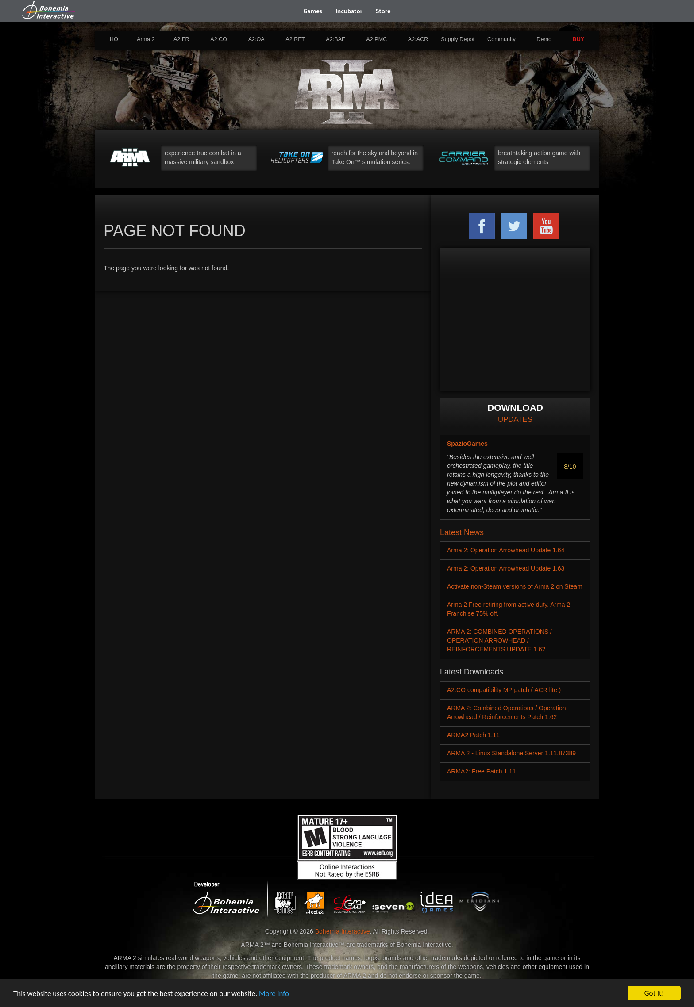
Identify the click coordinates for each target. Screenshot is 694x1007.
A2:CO (218, 39)
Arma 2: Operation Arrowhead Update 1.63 (505, 568)
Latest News (462, 532)
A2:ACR (418, 39)
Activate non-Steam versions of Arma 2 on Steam (514, 586)
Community (501, 39)
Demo (543, 39)
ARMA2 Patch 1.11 (473, 735)
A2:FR (181, 39)
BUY (579, 39)
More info (274, 993)
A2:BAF (335, 39)
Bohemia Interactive (342, 931)
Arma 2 (146, 39)
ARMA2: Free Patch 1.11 (481, 771)
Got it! (654, 993)
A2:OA (256, 39)
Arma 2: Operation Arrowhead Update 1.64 (505, 550)
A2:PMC (376, 39)
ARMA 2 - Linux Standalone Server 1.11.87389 (511, 753)
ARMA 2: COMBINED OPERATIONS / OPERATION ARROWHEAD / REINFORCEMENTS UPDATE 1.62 (499, 640)
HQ (114, 39)
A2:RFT (295, 39)
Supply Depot (457, 39)
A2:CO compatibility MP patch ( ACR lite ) (504, 689)
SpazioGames (467, 443)
